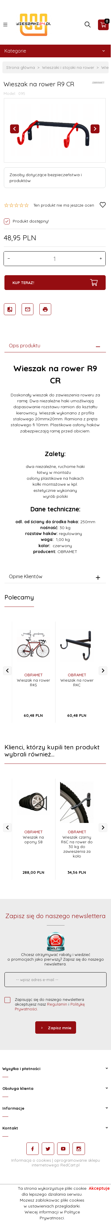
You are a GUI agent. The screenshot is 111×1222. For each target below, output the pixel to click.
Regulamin (57, 1004)
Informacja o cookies (31, 1160)
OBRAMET (33, 674)
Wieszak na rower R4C (77, 682)
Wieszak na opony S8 (33, 839)
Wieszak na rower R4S (33, 682)
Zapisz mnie (55, 1027)
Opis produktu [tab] (24, 346)
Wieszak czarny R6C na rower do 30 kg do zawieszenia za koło (77, 846)
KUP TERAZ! (55, 282)
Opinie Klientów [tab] (25, 576)
